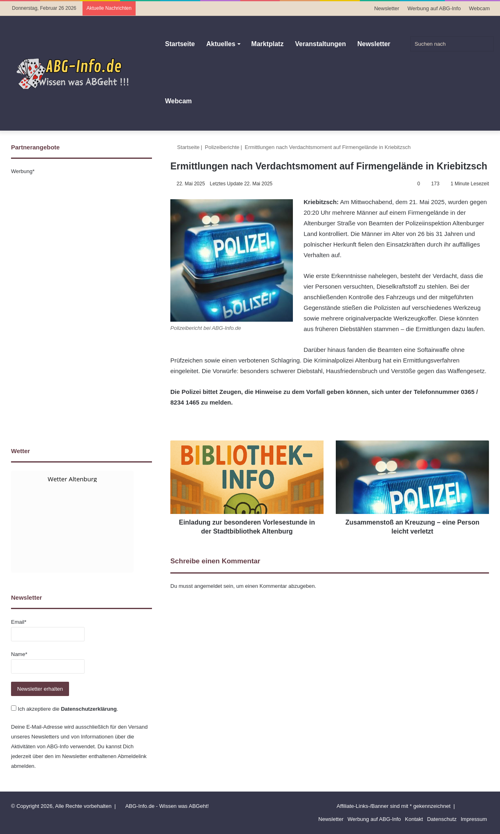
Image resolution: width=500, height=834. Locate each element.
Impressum (474, 819)
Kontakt (414, 819)
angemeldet (208, 586)
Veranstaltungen (320, 43)
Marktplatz (267, 43)
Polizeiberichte (222, 147)
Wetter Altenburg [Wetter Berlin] (72, 479)
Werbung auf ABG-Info (434, 8)
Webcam (479, 8)
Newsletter (386, 8)
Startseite (180, 43)
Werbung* (23, 171)
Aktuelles (220, 43)
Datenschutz (441, 819)
